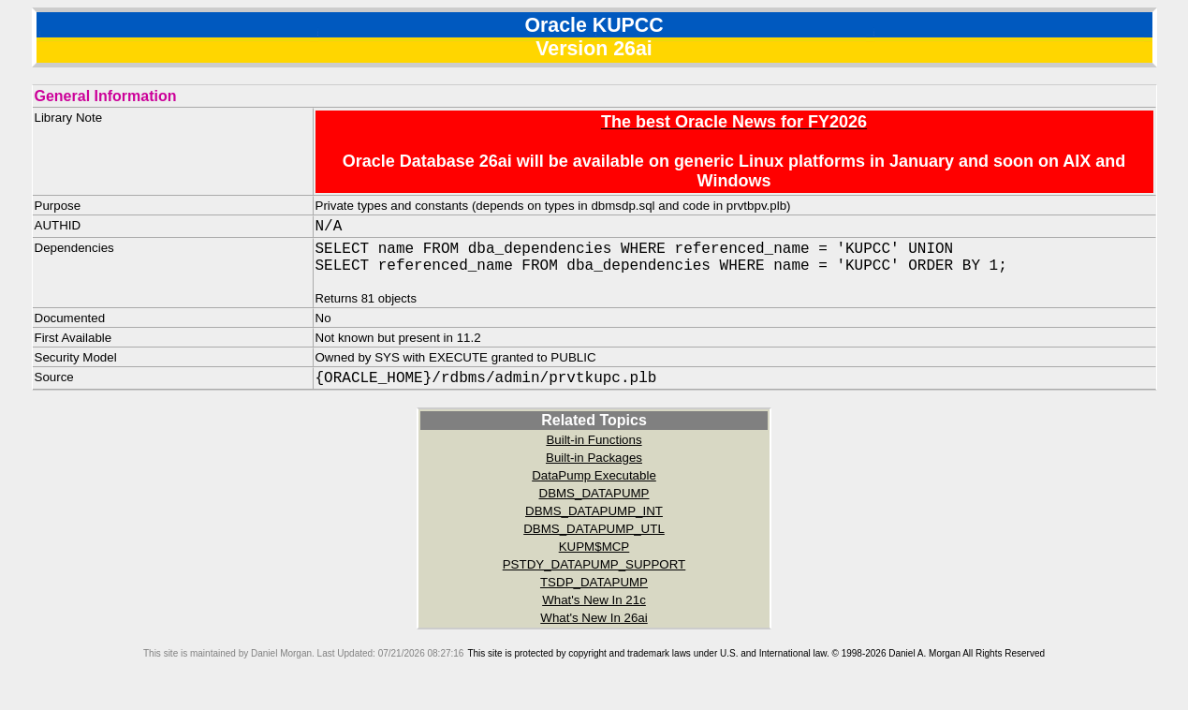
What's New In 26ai (593, 625)
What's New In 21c (594, 607)
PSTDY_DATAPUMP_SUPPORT (594, 572)
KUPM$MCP (594, 554)
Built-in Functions (593, 447)
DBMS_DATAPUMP (594, 501)
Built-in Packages (594, 465)
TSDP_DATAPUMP (594, 590)
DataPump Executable (594, 483)
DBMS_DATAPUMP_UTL (594, 536)
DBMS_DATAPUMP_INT (594, 518)
